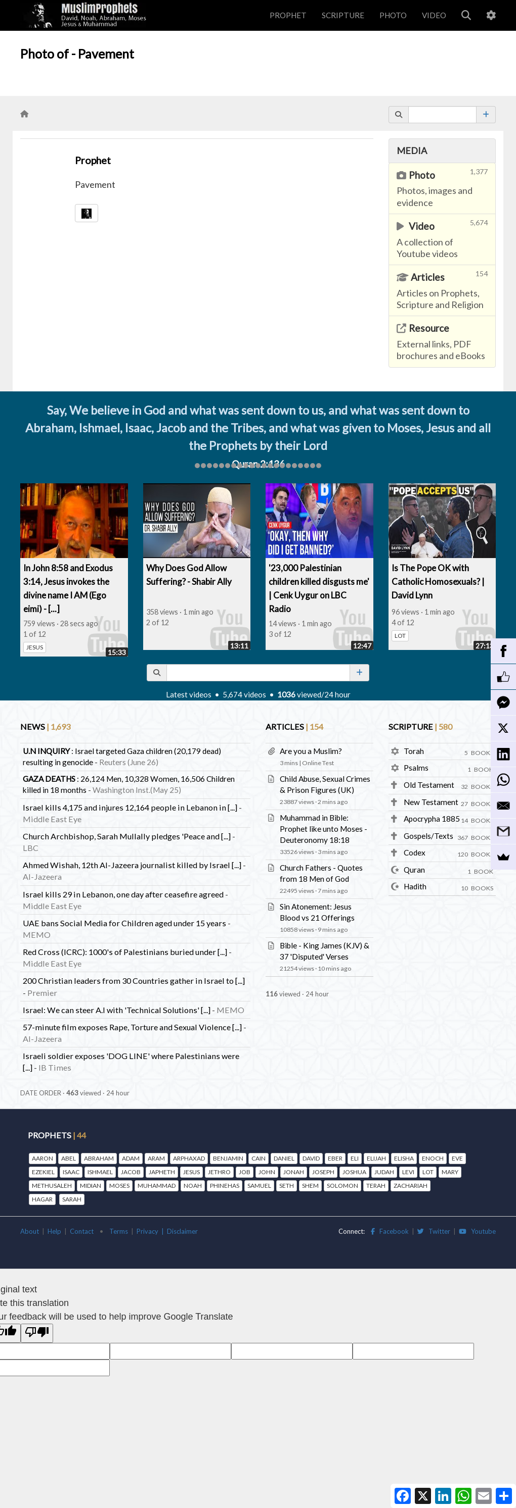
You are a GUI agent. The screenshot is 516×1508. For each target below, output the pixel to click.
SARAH (71, 1199)
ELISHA (404, 1158)
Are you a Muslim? (311, 751)
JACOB (131, 1172)
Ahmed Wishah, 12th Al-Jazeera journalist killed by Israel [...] (132, 865)
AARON (42, 1158)
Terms (118, 1231)
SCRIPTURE (343, 15)
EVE (457, 1158)
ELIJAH (376, 1158)
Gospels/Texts (428, 835)
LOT (400, 635)
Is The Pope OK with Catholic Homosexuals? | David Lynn (438, 581)
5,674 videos (246, 694)
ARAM (156, 1158)
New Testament (431, 802)
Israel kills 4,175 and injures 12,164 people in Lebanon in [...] (130, 807)
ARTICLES (294, 726)
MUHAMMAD (157, 1185)
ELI (355, 1158)
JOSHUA (354, 1172)
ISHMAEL (100, 1172)
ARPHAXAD (189, 1158)
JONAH (293, 1172)
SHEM (310, 1185)
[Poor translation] (37, 1333)
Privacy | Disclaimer (167, 1231)
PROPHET (288, 15)
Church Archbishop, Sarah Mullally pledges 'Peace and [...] (127, 836)
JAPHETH (162, 1172)
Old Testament (429, 784)
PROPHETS (57, 1135)
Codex (414, 852)
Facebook (390, 1231)
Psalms (416, 767)
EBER (335, 1158)
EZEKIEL (43, 1172)
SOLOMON (342, 1185)
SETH (286, 1185)
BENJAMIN (228, 1158)
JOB (244, 1172)
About (29, 1231)
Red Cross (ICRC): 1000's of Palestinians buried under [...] (125, 952)
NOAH (193, 1185)
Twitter (433, 1231)
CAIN (258, 1158)
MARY (450, 1172)
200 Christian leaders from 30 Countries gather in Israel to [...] (134, 980)
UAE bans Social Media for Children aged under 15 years (124, 923)
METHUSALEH (52, 1185)
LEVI (408, 1172)
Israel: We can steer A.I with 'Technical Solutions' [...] (116, 1010)
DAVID (311, 1158)
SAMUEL (259, 1185)
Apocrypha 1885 (432, 818)
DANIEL (284, 1158)
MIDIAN (90, 1185)
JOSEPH (323, 1172)
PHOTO (393, 15)
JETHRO (219, 1172)
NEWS (45, 726)
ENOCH (433, 1158)
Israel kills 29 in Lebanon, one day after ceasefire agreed (123, 894)
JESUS (34, 647)
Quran (414, 869)
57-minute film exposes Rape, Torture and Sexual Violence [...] (132, 1027)
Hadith (415, 886)
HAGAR (42, 1199)
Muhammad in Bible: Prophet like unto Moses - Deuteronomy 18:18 (323, 828)
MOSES (119, 1185)
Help (54, 1231)
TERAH (375, 1185)
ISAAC (71, 1172)
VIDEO (434, 15)
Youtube (477, 1231)
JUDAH (384, 1172)
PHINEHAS (224, 1185)
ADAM (131, 1158)
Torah (414, 751)
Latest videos (190, 694)
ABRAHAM (99, 1158)
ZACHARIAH (410, 1185)
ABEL (68, 1158)
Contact (82, 1231)
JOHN (267, 1172)
